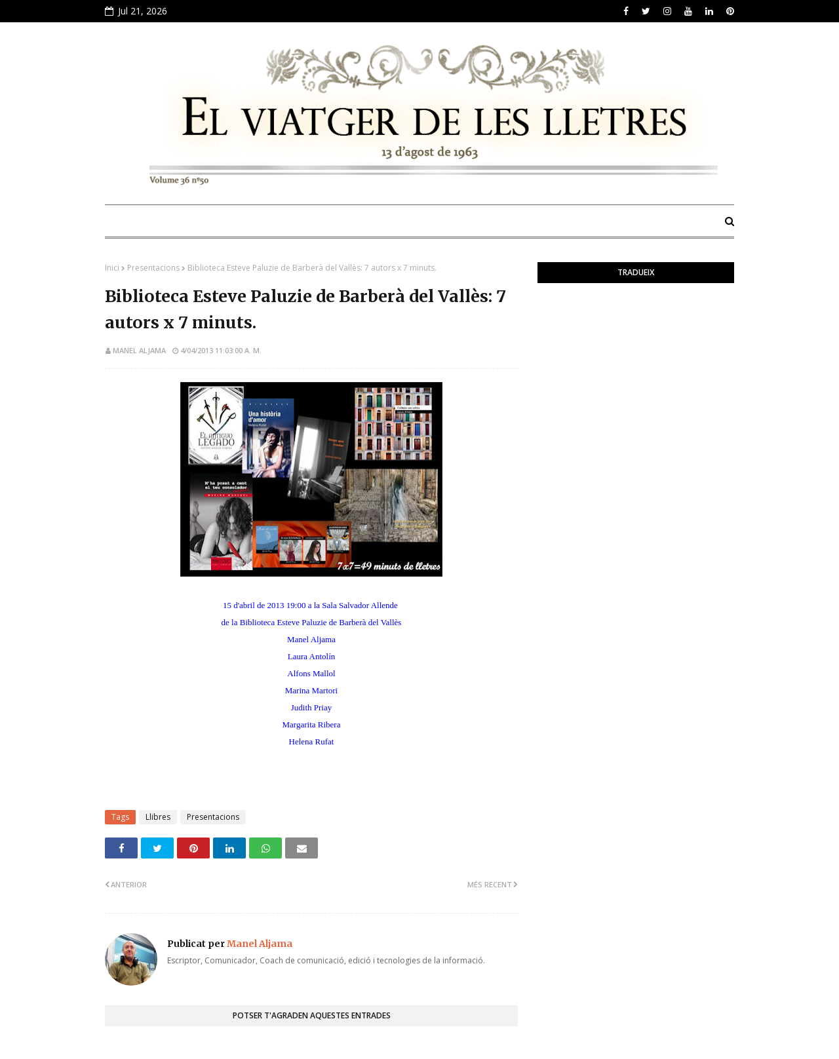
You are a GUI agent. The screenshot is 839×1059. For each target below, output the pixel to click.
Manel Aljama (139, 350)
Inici (112, 267)
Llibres (158, 816)
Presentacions (153, 267)
